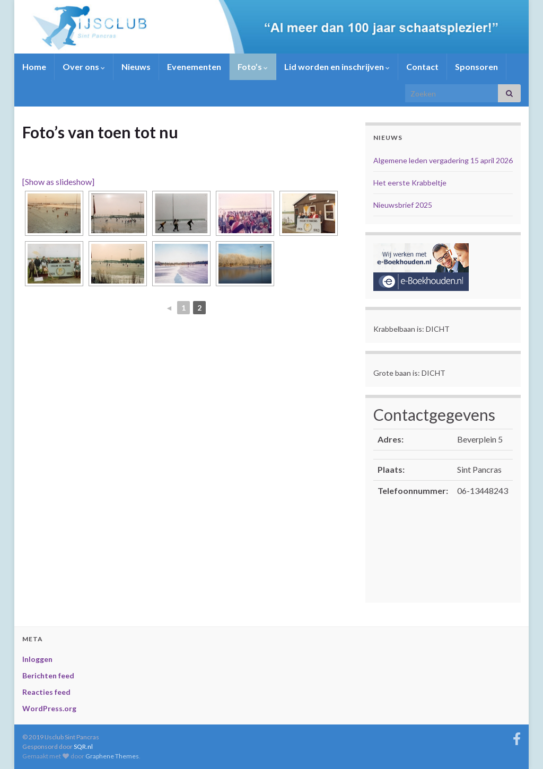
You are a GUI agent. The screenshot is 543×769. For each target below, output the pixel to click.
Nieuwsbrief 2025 (402, 204)
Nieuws (136, 66)
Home (34, 66)
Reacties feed (46, 691)
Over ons (84, 66)
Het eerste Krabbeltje (409, 182)
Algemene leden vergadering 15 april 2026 (443, 160)
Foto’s (253, 66)
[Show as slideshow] (58, 181)
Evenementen (194, 66)
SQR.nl (83, 746)
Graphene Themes (112, 756)
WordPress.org (49, 708)
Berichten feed (48, 675)
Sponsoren (476, 66)
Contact (422, 66)
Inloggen (37, 659)
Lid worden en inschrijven (337, 66)
